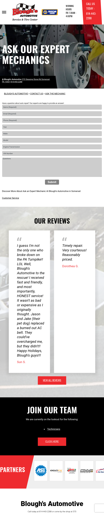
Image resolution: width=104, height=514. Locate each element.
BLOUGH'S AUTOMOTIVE (16, 93)
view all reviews (52, 380)
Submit (52, 182)
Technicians (53, 429)
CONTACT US (36, 93)
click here (52, 441)
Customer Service (10, 198)
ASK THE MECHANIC (55, 93)
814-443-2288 (45, 511)
